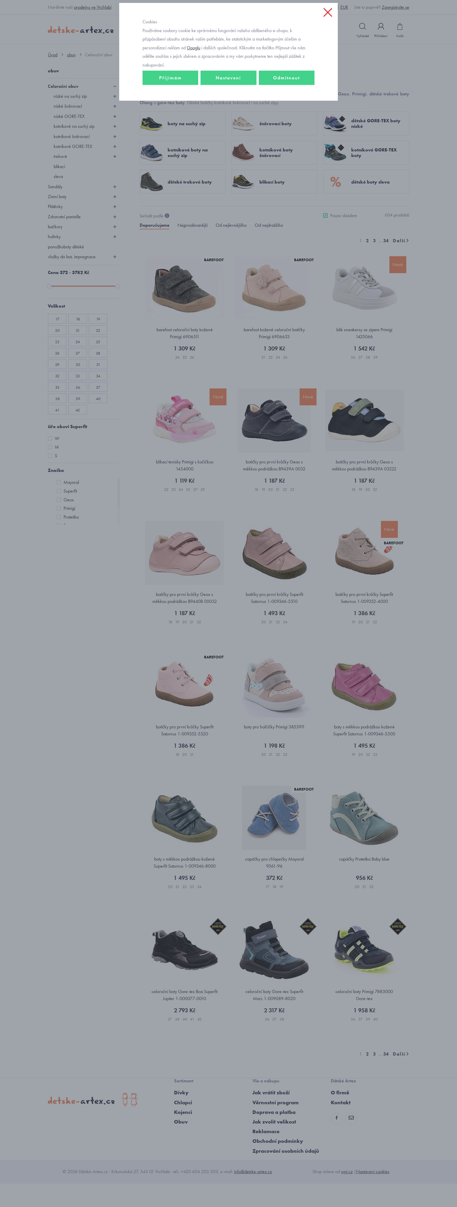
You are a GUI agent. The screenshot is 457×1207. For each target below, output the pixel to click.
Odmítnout (286, 119)
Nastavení (228, 119)
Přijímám (170, 119)
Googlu (193, 89)
